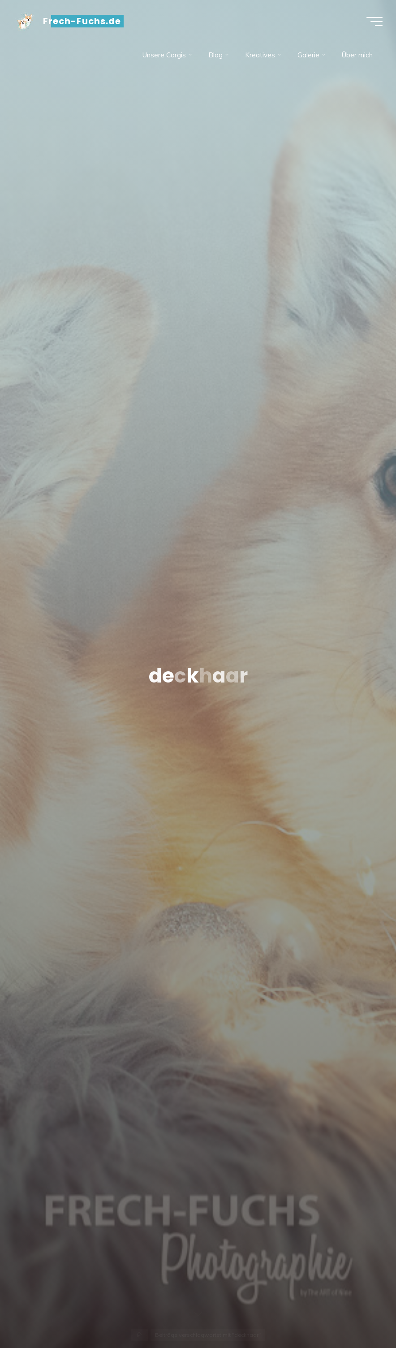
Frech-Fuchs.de (82, 21)
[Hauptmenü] (374, 21)
